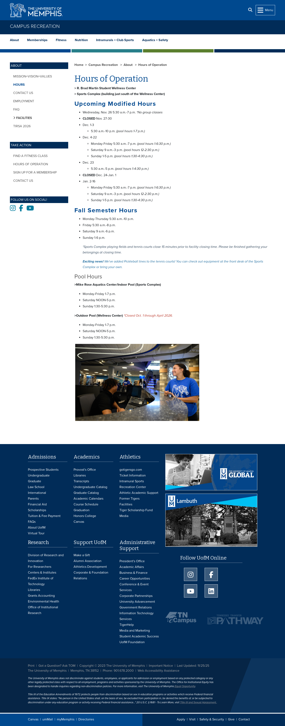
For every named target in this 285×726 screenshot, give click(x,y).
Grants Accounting (41, 596)
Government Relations (135, 607)
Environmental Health (43, 601)
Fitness (61, 40)
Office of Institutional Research (43, 610)
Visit (192, 719)
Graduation (81, 510)
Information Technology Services (136, 616)
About (14, 40)
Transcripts (81, 481)
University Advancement (137, 602)
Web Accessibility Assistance (158, 671)
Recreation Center (132, 487)
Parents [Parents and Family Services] (33, 499)
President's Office (132, 561)
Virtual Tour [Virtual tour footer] (36, 533)
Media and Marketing (134, 631)
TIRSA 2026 (22, 126)
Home (78, 65)
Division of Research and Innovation (46, 558)
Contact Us (23, 93)
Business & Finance (133, 573)
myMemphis (65, 719)
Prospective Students (43, 470)
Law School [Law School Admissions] (36, 487)
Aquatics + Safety (155, 40)
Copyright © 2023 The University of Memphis (112, 666)
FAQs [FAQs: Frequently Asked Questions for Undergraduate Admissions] (32, 522)
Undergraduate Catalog (90, 487)
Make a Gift (82, 555)
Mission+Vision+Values (32, 76)
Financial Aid (37, 504)
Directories (86, 719)
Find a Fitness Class (30, 156)
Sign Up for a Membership (35, 172)
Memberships (37, 40)
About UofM (36, 527)
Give (231, 719)
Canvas (33, 719)
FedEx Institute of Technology (40, 581)
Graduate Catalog (86, 493)
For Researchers (39, 567)
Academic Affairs (131, 567)
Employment (23, 101)
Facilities (125, 504)
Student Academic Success (139, 636)
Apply (181, 719)
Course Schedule (86, 504)
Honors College (85, 516)
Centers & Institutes (42, 572)
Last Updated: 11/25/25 (193, 666)
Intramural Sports (131, 481)
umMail (47, 719)
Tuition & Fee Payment (44, 516)
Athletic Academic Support (138, 493)
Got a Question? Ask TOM (56, 666)
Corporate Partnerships (136, 596)
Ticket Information (132, 475)
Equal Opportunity (185, 686)
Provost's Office (85, 470)
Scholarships (37, 510)
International (37, 493)
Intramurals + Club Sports (115, 40)
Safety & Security (211, 719)
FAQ (16, 109)
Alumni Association (87, 561)
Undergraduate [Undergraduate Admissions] (39, 475)
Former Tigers (129, 499)
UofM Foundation (132, 642)
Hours (19, 85)
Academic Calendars (88, 499)
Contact (244, 719)
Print (31, 666)
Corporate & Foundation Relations (91, 575)
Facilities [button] (23, 118)
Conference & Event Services (134, 587)
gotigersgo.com (130, 470)
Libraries (80, 475)
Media (123, 516)
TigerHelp (126, 625)
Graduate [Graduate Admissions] (34, 481)
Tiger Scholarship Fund (136, 510)
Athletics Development (90, 567)
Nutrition (81, 40)
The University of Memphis (47, 671)
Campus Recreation (35, 26)
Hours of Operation (30, 164)
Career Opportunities (134, 578)
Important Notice (161, 666)
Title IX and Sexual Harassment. (198, 702)
